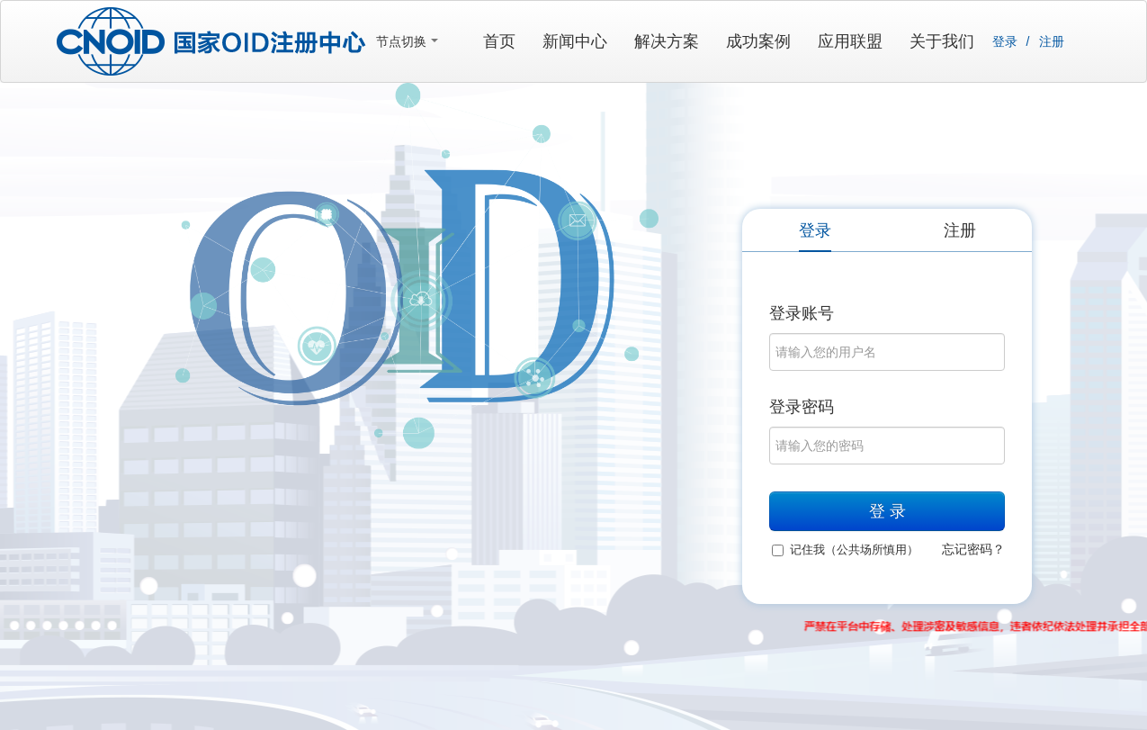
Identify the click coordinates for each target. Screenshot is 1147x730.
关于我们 (942, 41)
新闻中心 (574, 41)
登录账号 (801, 313)
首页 (499, 41)
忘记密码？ (973, 549)
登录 (1004, 41)
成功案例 (758, 41)
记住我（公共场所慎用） (845, 549)
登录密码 (801, 407)
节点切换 (407, 41)
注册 (1051, 41)
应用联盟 (850, 41)
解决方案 (666, 41)
